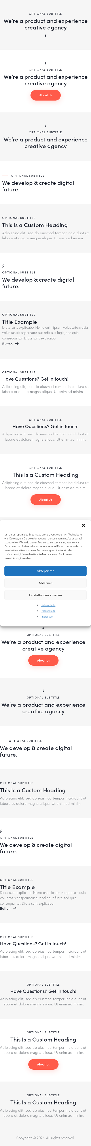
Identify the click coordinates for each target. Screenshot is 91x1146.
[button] (84, 525)
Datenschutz (48, 605)
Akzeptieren (45, 570)
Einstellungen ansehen (45, 595)
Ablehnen (46, 583)
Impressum (47, 616)
